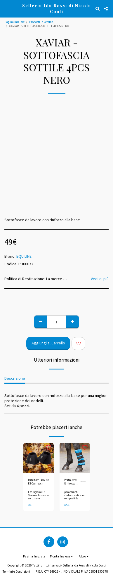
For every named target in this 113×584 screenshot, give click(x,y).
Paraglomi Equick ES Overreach (38, 481)
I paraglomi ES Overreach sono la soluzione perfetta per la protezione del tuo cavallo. (38, 500)
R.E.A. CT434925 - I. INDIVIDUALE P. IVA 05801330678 (72, 571)
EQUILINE (24, 256)
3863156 (82, 481)
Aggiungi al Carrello (48, 343)
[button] (6, 8)
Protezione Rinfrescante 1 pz (71, 482)
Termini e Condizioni (16, 571)
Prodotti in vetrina (41, 22)
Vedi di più (100, 278)
